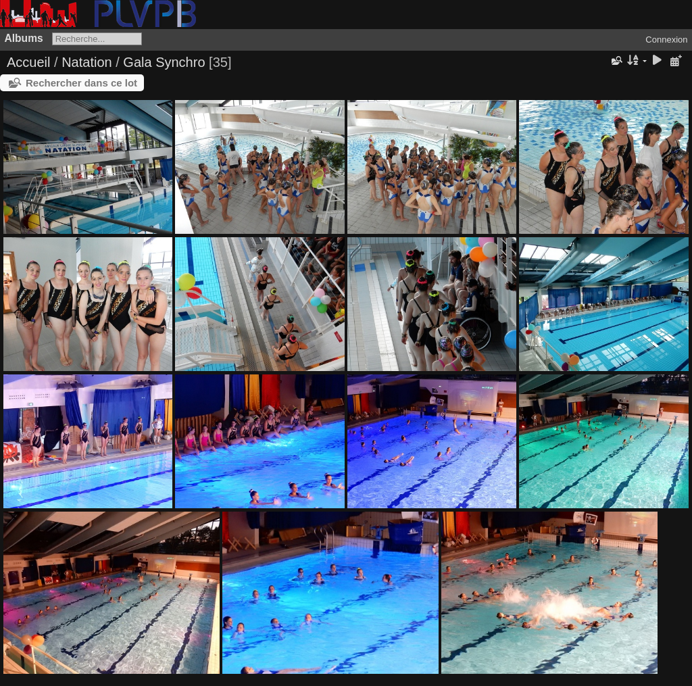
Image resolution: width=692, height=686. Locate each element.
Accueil (28, 62)
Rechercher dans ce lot (81, 83)
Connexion (666, 39)
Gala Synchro (164, 62)
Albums (24, 38)
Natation (86, 62)
